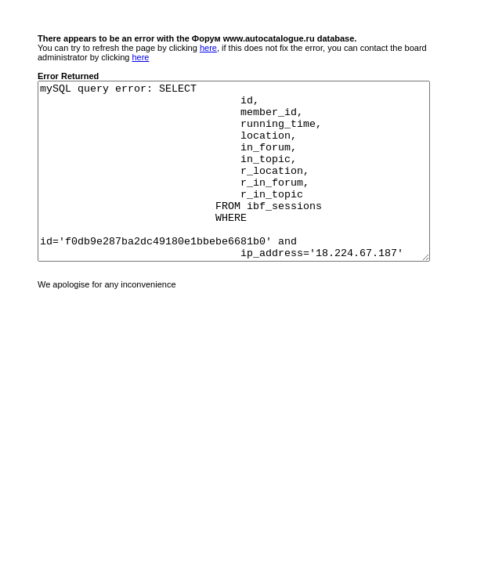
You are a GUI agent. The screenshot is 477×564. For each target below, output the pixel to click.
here (208, 47)
